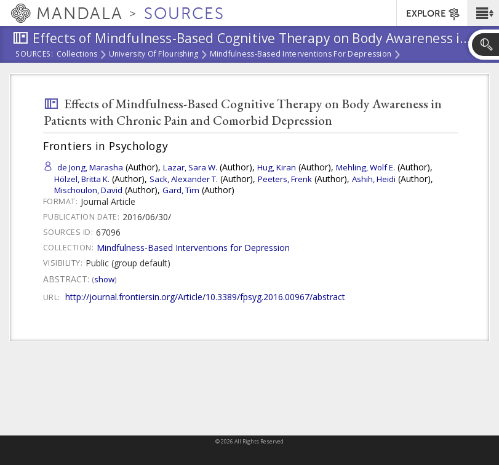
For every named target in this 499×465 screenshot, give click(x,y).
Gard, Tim (180, 190)
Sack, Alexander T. (184, 179)
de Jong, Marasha (90, 167)
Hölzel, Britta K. (82, 179)
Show (104, 279)
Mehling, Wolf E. (365, 167)
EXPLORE (433, 14)
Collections (77, 54)
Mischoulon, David (88, 190)
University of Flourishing (154, 54)
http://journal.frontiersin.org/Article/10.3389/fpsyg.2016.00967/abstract (205, 297)
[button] (483, 13)
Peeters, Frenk (285, 179)
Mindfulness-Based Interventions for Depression (301, 54)
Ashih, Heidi (374, 179)
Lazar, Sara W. (190, 167)
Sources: (34, 54)
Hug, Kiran (276, 167)
